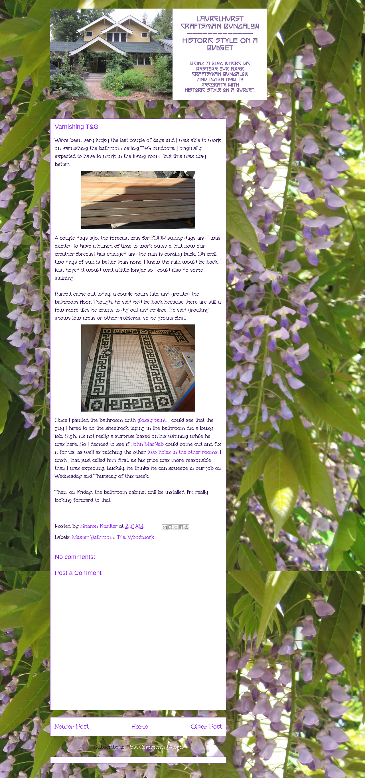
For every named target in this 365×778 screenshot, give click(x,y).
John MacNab (147, 444)
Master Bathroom (93, 537)
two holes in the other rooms (182, 452)
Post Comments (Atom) (155, 746)
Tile (121, 537)
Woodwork (141, 537)
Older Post (206, 726)
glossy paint (151, 420)
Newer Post (72, 726)
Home (139, 726)
